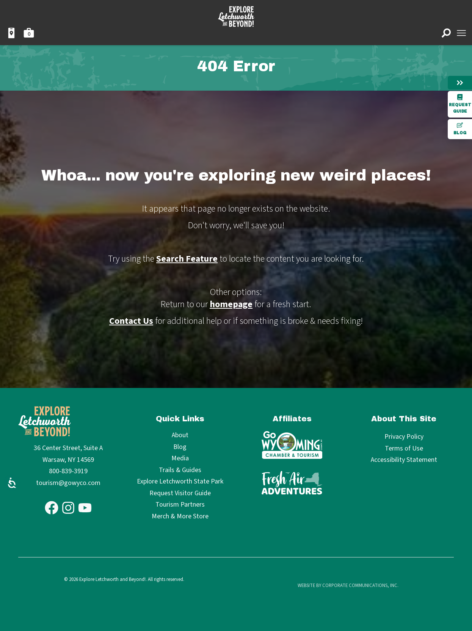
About (180, 435)
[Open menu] (461, 33)
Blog (459, 128)
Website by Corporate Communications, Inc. (348, 585)
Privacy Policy (403, 436)
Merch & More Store (180, 516)
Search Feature (187, 258)
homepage (231, 304)
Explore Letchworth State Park (180, 481)
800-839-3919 (68, 471)
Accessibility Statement (404, 460)
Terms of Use (404, 448)
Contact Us (131, 321)
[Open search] (446, 33)
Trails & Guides (180, 470)
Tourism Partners (180, 505)
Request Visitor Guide (180, 493)
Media (180, 458)
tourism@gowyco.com (68, 483)
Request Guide (460, 103)
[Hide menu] (460, 82)
